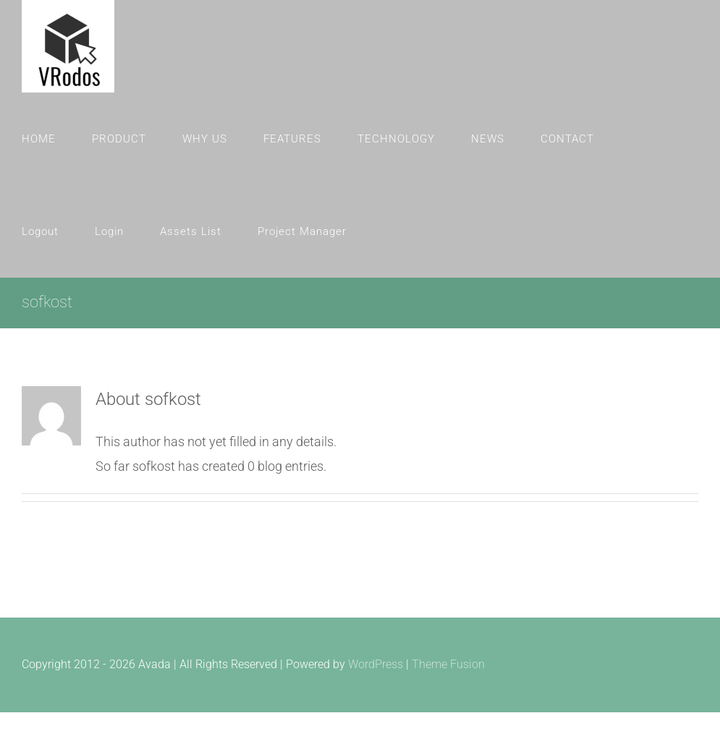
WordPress (375, 664)
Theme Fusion (448, 664)
